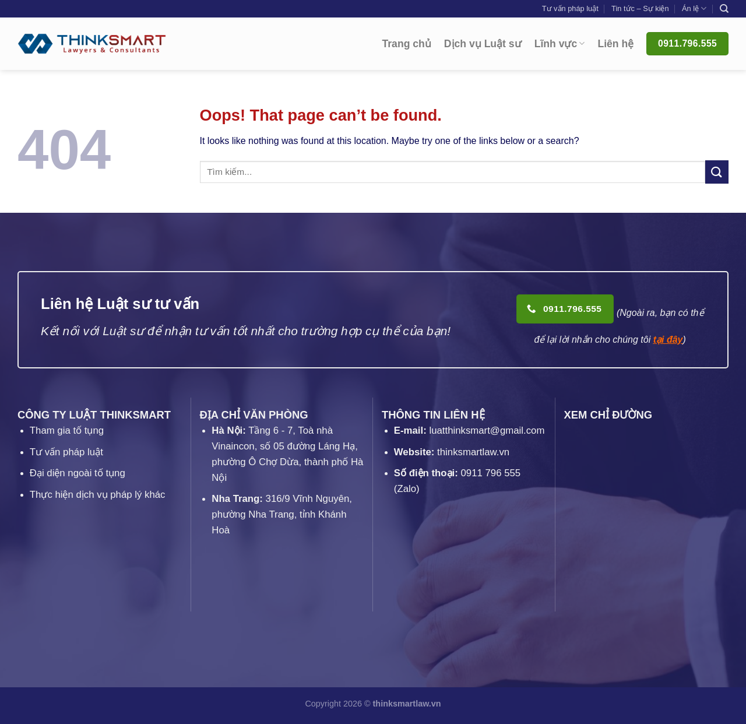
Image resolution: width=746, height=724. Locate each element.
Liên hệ (615, 44)
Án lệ (694, 8)
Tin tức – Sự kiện (640, 8)
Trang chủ (406, 44)
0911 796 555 (491, 473)
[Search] (724, 9)
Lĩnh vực (559, 44)
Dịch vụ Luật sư (483, 44)
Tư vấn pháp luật (570, 8)
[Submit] (717, 171)
